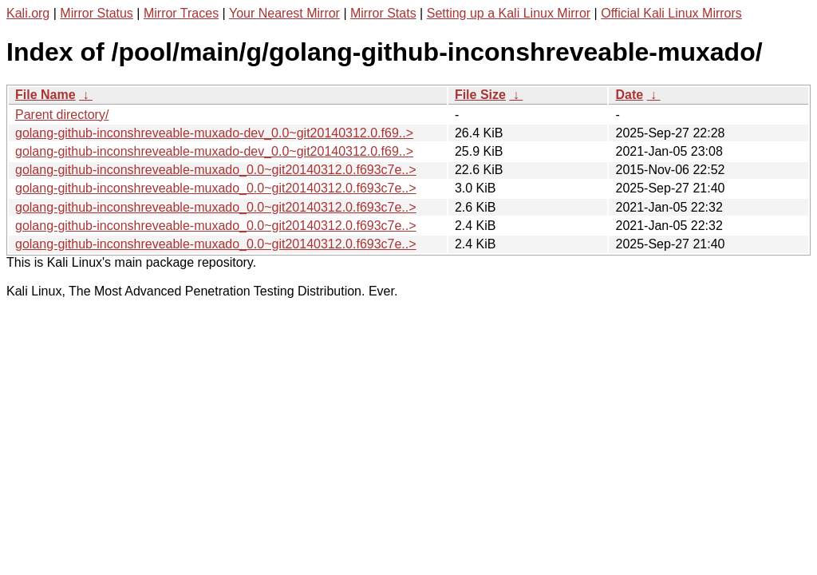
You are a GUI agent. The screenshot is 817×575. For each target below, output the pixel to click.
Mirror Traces (181, 13)
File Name (45, 94)
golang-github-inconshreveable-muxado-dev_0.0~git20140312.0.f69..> (214, 133)
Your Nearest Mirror (284, 13)
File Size (480, 94)
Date (629, 94)
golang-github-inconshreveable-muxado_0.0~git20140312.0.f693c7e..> (215, 169)
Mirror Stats (383, 13)
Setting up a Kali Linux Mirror (508, 13)
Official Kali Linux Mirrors (671, 13)
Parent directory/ (62, 114)
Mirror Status (96, 13)
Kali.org (27, 13)
